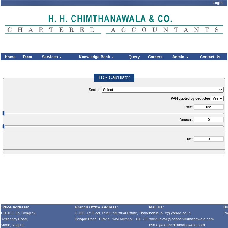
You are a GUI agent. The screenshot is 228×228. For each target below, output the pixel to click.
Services (52, 57)
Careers (155, 57)
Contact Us (210, 57)
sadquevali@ (160, 219)
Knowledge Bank (96, 57)
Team (27, 57)
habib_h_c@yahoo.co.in (170, 213)
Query (134, 57)
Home (10, 57)
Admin (180, 57)
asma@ (177, 225)
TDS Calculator (114, 77)
